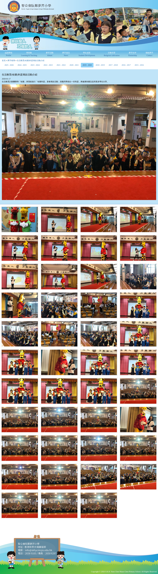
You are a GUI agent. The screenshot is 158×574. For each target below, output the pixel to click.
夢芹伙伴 (132, 54)
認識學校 (8, 54)
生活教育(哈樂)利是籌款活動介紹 (30, 61)
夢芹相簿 (11, 61)
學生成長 (87, 54)
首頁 (4, 61)
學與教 (29, 54)
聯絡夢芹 (149, 54)
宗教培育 (111, 54)
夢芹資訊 (66, 54)
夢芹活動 (49, 54)
